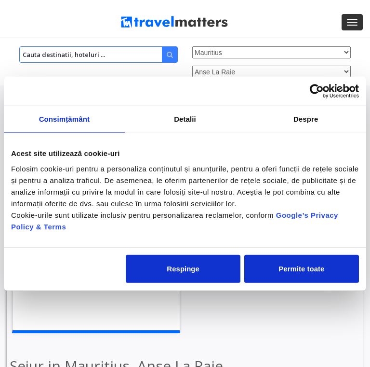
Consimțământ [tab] (64, 119)
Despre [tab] (305, 119)
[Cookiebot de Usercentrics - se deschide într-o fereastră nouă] (317, 91)
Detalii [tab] (185, 119)
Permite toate (301, 268)
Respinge (183, 268)
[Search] (98, 54)
